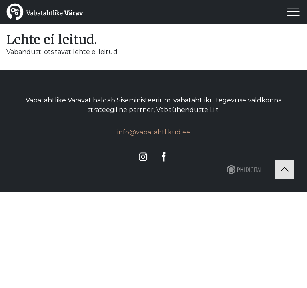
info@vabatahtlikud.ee (153, 132)
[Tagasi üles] (284, 169)
